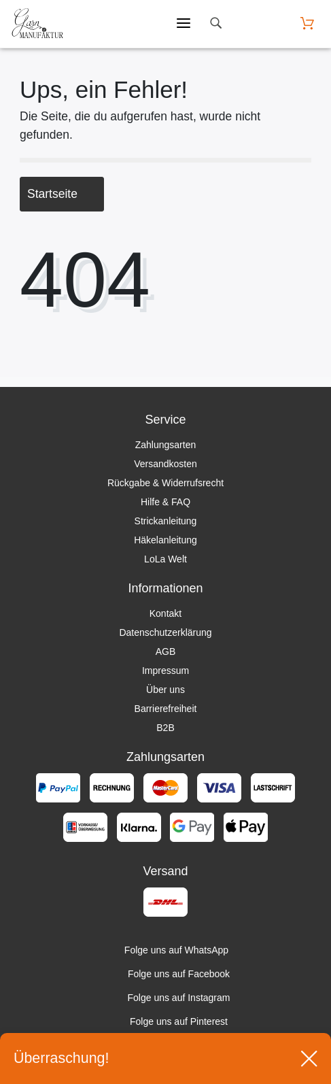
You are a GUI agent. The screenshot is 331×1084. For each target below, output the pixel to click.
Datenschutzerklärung (165, 632)
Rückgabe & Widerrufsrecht (165, 482)
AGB (166, 651)
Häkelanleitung (165, 540)
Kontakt (165, 613)
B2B (165, 727)
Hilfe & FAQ (165, 501)
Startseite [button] (62, 194)
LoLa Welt (165, 559)
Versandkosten (165, 463)
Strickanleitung (166, 520)
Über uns (165, 689)
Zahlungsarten (165, 444)
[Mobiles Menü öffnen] (183, 23)
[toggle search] (215, 23)
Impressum (165, 670)
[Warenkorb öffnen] (307, 23)
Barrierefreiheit (166, 708)
